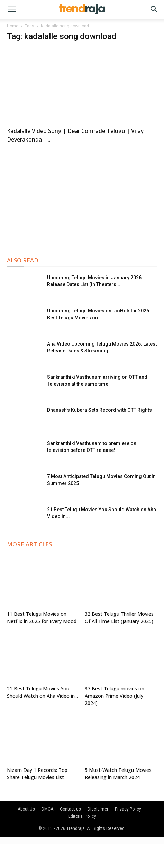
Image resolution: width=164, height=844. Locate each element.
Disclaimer (98, 809)
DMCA (47, 809)
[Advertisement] (82, 199)
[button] (12, 9)
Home (12, 25)
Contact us (70, 809)
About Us (26, 809)
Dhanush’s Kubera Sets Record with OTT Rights (99, 410)
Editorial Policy (82, 816)
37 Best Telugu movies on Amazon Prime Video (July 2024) (114, 695)
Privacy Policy (128, 809)
